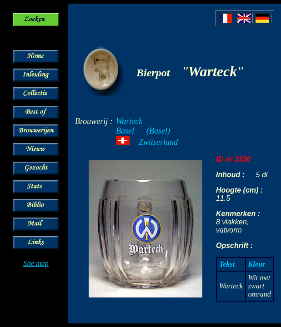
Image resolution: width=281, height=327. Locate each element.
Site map (36, 263)
